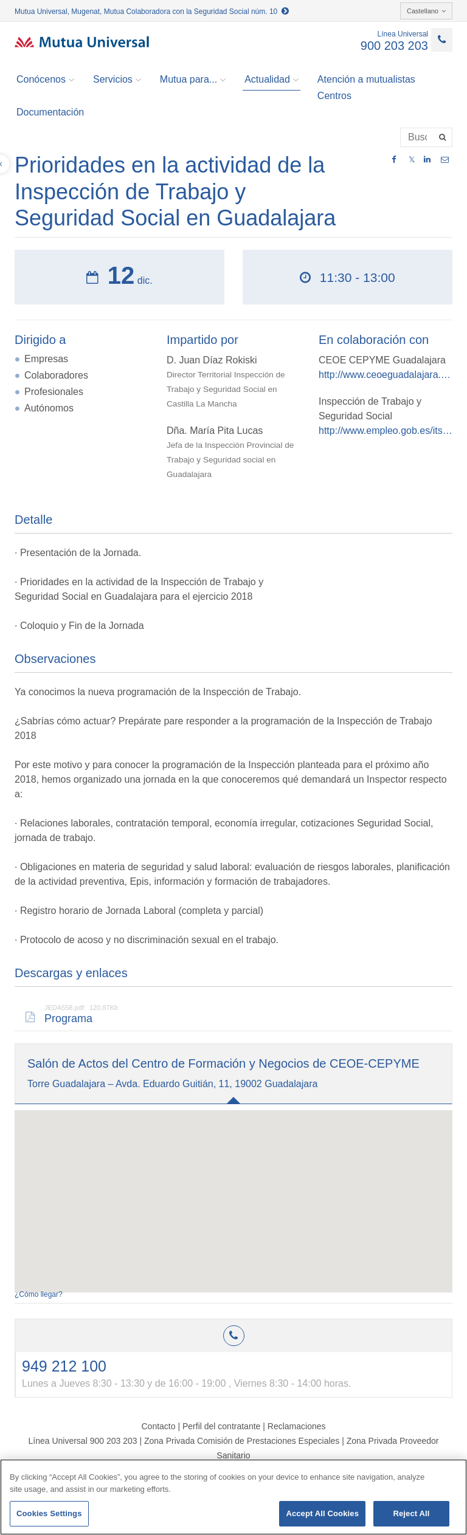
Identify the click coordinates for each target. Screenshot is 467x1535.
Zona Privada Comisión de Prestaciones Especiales (241, 1441)
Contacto (158, 1426)
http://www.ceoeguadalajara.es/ (385, 374)
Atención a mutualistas (366, 79)
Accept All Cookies (322, 1513)
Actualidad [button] (271, 79)
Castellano (426, 11)
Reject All (411, 1513)
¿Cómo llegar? (39, 1294)
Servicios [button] (117, 79)
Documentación (50, 112)
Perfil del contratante (221, 1426)
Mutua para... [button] (193, 79)
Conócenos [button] (45, 79)
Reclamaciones (297, 1426)
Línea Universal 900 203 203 (82, 1441)
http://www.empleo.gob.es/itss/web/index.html (385, 430)
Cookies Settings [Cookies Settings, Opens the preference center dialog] (49, 1513)
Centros (334, 96)
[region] (233, 1497)
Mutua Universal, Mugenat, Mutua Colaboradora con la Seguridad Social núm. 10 (152, 11)
